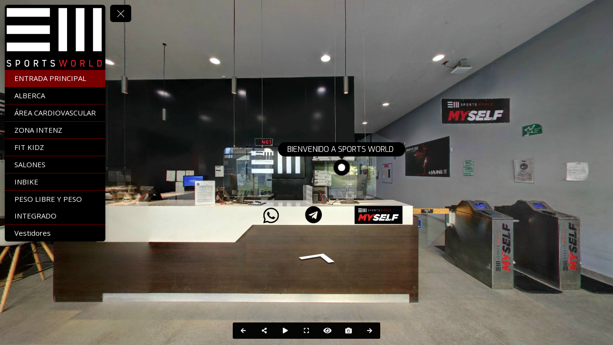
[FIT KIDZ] (55, 147)
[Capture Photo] (348, 330)
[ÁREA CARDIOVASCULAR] (55, 112)
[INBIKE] (55, 181)
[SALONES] (55, 164)
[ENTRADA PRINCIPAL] (55, 78)
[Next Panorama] (369, 330)
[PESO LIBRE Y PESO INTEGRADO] (55, 207)
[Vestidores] (55, 233)
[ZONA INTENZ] (55, 130)
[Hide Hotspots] (327, 330)
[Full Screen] (306, 330)
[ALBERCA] (55, 95)
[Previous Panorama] (243, 330)
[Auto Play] (285, 330)
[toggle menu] (120, 13)
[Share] (264, 330)
